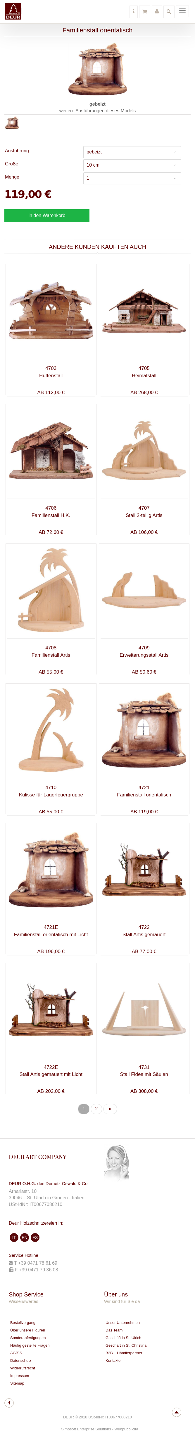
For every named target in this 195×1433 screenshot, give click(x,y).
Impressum (19, 1375)
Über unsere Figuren (27, 1330)
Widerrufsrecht (22, 1368)
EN (24, 1237)
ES (35, 1237)
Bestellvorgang (22, 1322)
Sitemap (17, 1383)
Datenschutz (20, 1360)
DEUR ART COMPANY (37, 1157)
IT (14, 1237)
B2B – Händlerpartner (124, 1353)
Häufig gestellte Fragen (29, 1345)
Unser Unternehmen (123, 1322)
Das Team (114, 1330)
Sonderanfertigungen (28, 1338)
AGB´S (16, 1353)
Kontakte (113, 1360)
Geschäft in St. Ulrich (123, 1338)
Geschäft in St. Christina (126, 1345)
